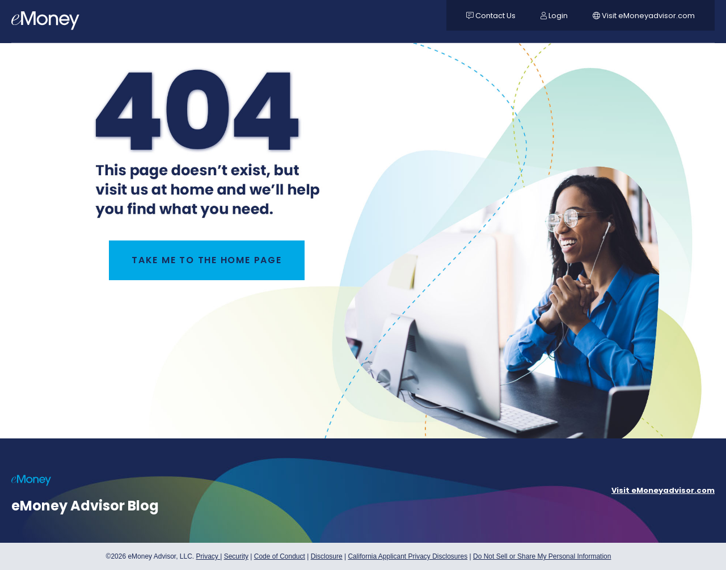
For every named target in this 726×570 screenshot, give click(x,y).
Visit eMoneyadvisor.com (663, 490)
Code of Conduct (279, 556)
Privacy (208, 556)
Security (236, 556)
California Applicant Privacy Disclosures (407, 556)
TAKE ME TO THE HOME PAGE (207, 260)
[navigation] (45, 22)
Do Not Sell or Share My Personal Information (542, 557)
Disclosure (327, 556)
